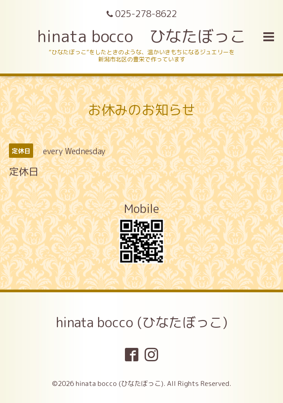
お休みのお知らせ (141, 109)
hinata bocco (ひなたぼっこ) (141, 322)
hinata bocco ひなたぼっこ (141, 36)
